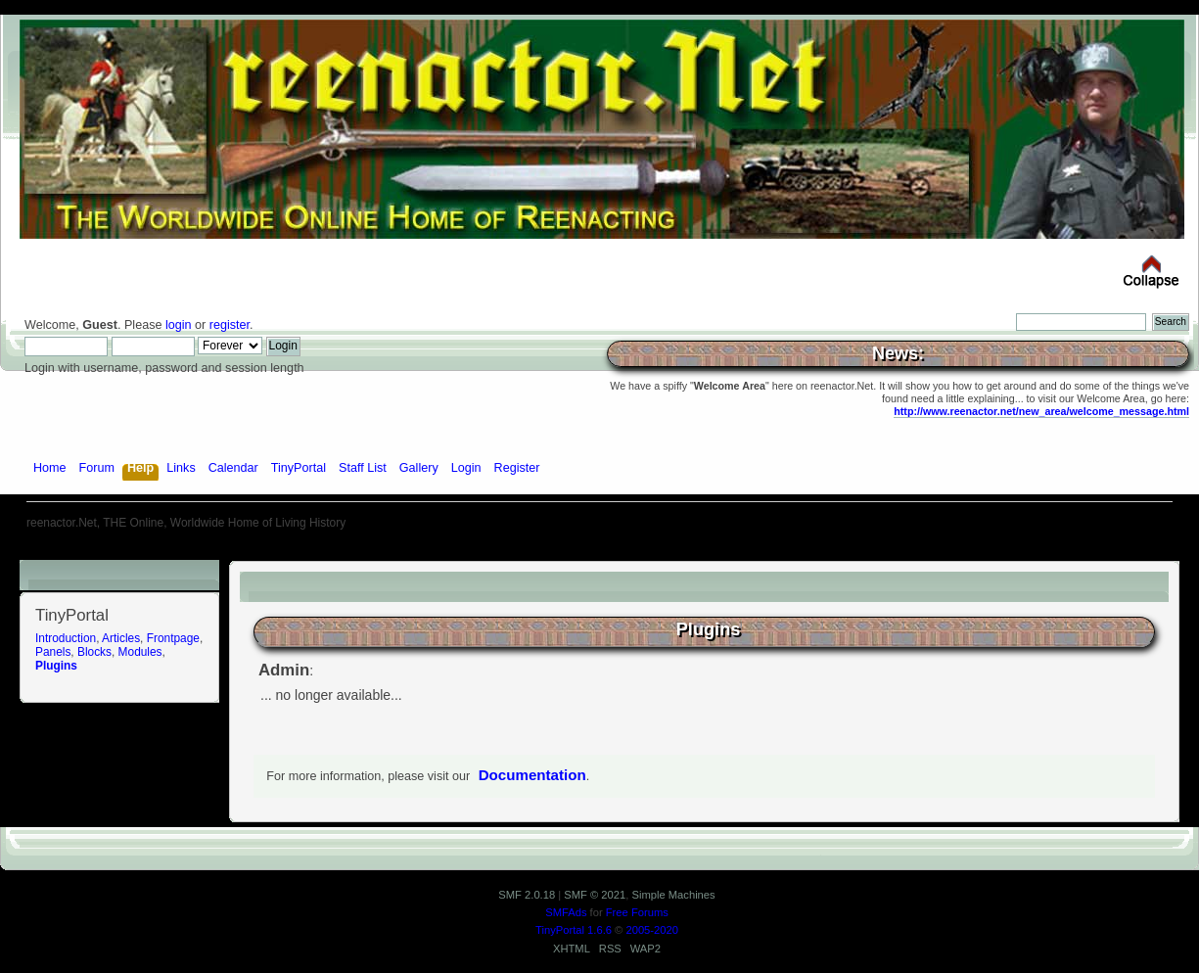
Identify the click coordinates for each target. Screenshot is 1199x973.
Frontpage (173, 638)
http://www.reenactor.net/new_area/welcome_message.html (1041, 411)
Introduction (65, 638)
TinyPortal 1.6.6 (573, 930)
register (229, 325)
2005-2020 (651, 930)
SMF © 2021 (594, 895)
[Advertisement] (600, 552)
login (178, 325)
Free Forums (637, 912)
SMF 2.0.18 (526, 895)
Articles (121, 638)
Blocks (94, 652)
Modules (140, 652)
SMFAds (565, 912)
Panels (52, 652)
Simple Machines (673, 895)
